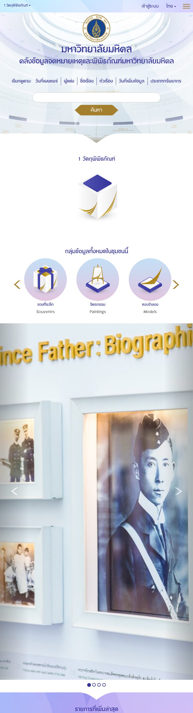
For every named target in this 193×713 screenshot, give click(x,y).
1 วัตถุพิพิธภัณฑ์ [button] (17, 5)
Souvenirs (45, 311)
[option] (44, 297)
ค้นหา (96, 109)
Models (150, 311)
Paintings (98, 311)
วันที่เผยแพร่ (46, 81)
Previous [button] (17, 284)
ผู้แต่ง (69, 81)
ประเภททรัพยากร (166, 81)
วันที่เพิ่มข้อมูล (131, 81)
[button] (171, 6)
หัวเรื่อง (106, 81)
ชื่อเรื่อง (86, 81)
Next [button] (176, 284)
